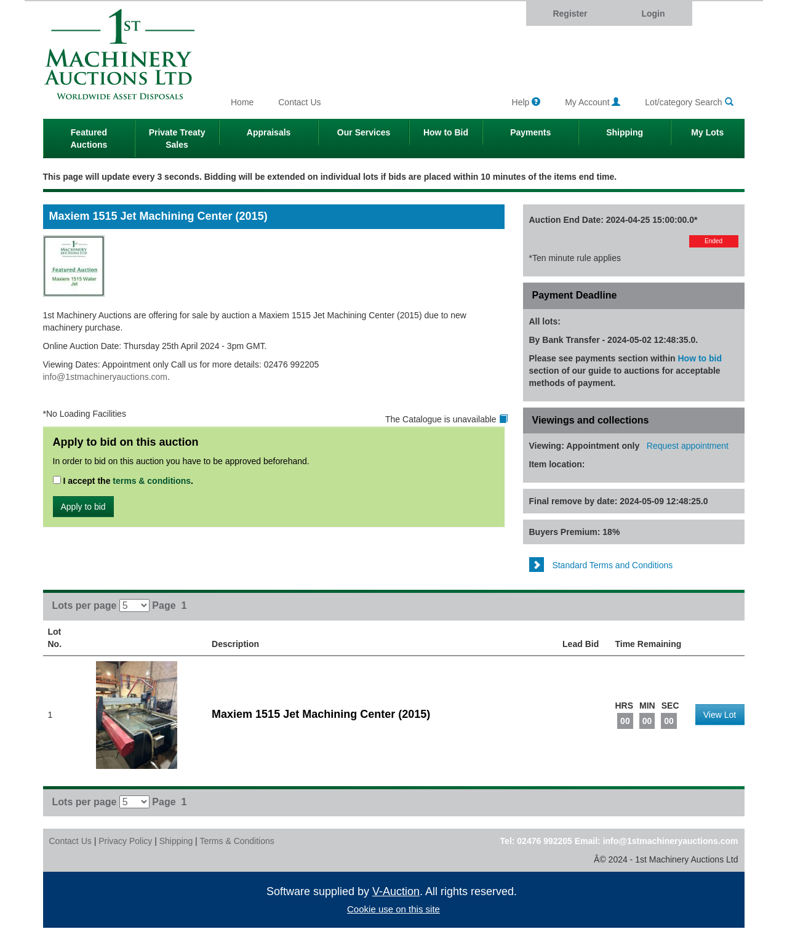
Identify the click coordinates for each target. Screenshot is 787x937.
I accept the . (123, 481)
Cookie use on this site (393, 909)
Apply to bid (83, 507)
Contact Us (299, 102)
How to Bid (445, 132)
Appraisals (269, 132)
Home (242, 102)
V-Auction (396, 891)
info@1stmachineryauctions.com (105, 377)
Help (526, 102)
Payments (530, 132)
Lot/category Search (689, 102)
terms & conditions (152, 481)
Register (570, 13)
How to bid (700, 358)
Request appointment (688, 446)
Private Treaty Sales (177, 138)
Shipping (624, 132)
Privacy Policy (125, 841)
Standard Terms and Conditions (601, 565)
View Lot (719, 715)
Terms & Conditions (236, 841)
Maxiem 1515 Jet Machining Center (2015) (321, 714)
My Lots (707, 132)
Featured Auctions (88, 138)
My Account (592, 102)
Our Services (363, 132)
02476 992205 (544, 841)
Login (653, 13)
